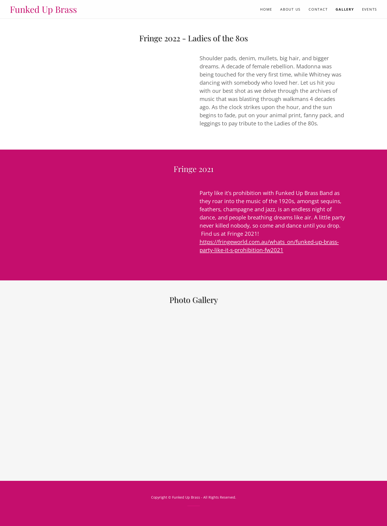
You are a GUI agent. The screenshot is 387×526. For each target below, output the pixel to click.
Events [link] (369, 9)
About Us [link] (290, 9)
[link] (102, 11)
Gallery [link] (345, 9)
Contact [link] (318, 9)
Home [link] (266, 9)
